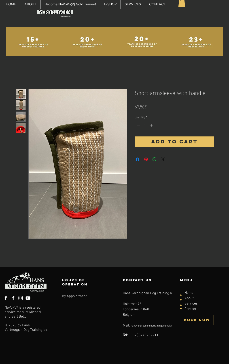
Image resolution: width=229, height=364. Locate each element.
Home (188, 293)
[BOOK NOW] (197, 320)
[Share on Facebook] (137, 159)
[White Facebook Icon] (6, 298)
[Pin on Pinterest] (146, 159)
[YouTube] (28, 298)
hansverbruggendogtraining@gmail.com (153, 325)
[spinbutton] (145, 125)
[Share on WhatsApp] (154, 159)
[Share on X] (163, 159)
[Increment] (152, 125)
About (189, 298)
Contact (190, 309)
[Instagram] (20, 298)
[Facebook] (13, 298)
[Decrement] (138, 125)
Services (191, 303)
